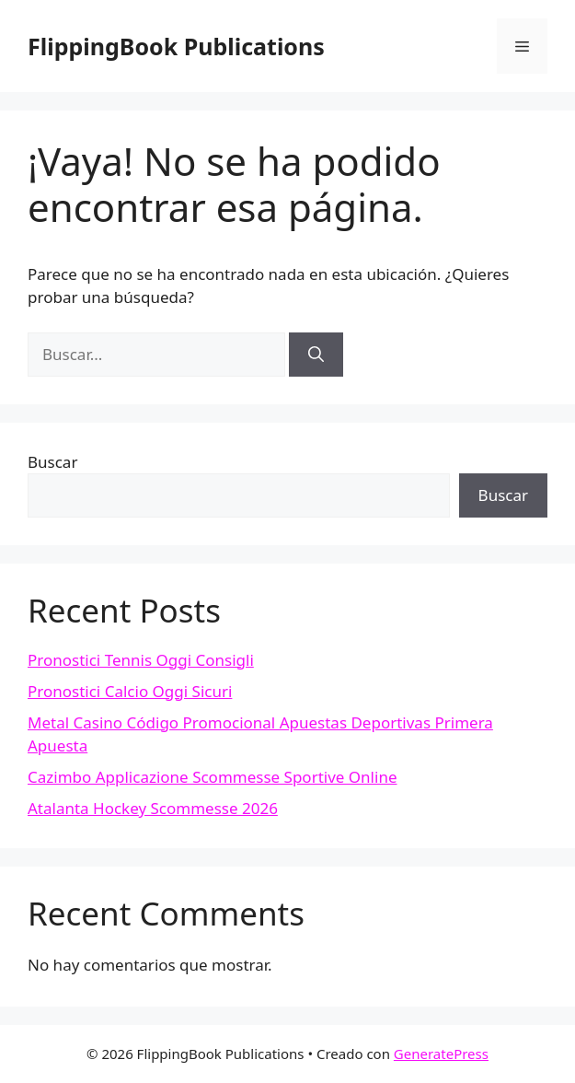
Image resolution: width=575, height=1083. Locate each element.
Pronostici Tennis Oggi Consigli (141, 659)
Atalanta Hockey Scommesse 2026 (153, 808)
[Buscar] (316, 354)
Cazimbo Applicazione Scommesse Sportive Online (212, 776)
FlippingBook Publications (176, 46)
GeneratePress (441, 1053)
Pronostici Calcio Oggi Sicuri (130, 691)
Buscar (52, 461)
